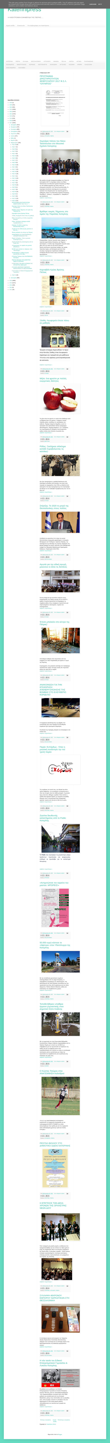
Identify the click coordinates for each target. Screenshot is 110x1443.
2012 (10, 287)
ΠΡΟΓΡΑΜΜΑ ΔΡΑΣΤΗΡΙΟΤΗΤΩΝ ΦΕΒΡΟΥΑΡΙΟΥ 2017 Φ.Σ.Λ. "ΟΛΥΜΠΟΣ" (53, 80)
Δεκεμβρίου (14, 124)
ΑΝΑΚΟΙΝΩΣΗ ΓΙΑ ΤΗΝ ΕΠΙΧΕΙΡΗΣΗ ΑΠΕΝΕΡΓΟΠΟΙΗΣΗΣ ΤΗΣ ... (21, 235)
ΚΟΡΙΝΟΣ (32, 64)
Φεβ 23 (14, 155)
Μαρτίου (13, 140)
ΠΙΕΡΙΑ (18, 61)
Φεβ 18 (14, 167)
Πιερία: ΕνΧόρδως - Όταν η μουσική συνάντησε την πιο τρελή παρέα (52, 749)
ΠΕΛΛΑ (64, 61)
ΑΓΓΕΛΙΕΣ (63, 64)
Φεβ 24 (14, 153)
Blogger (60, 1434)
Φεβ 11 (14, 180)
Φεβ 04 (14, 196)
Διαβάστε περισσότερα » (46, 198)
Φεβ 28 (14, 144)
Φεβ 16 (14, 171)
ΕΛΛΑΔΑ (25, 61)
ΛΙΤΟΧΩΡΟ (47, 61)
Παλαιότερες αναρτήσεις (64, 1420)
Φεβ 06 (14, 191)
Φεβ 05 (14, 194)
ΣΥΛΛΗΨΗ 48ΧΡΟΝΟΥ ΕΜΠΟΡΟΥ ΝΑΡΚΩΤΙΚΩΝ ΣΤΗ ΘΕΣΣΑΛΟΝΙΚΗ (54, 1298)
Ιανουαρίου (14, 277)
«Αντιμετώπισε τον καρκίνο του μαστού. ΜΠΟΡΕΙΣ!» (54, 884)
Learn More (92, 4)
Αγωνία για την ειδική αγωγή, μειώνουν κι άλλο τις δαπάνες (53, 565)
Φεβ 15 (14, 173)
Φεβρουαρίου (14, 142)
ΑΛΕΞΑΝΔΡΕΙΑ (11, 67)
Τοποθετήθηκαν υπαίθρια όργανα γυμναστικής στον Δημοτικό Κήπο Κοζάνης (52, 1006)
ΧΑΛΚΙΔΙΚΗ (53, 64)
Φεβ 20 (14, 162)
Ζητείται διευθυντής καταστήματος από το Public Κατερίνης (53, 818)
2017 (10, 122)
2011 (10, 289)
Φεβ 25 (14, 151)
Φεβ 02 (14, 200)
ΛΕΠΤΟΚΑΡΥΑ (42, 64)
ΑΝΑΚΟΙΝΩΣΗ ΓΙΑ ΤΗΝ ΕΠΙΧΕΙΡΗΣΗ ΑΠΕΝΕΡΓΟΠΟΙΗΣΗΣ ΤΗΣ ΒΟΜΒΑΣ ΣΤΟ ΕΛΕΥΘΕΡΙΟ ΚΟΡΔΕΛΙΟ (53, 690)
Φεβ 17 (14, 169)
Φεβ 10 (14, 182)
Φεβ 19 (14, 164)
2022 (10, 111)
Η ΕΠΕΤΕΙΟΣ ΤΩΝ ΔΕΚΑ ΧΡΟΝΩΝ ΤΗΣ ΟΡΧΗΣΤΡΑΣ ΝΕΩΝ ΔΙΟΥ (53, 1205)
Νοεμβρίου (14, 127)
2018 (10, 120)
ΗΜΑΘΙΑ (56, 61)
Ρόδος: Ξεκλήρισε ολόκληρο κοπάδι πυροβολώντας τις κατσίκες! (53, 449)
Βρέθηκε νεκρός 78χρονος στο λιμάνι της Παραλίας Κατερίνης (54, 212)
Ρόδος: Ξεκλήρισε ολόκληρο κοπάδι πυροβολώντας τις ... (21, 222)
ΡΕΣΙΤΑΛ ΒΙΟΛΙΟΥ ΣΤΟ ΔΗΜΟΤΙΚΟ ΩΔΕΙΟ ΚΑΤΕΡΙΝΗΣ (55, 1144)
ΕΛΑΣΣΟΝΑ (88, 64)
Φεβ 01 (14, 275)
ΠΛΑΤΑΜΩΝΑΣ (88, 61)
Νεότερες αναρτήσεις (45, 1420)
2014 (10, 285)
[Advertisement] (55, 43)
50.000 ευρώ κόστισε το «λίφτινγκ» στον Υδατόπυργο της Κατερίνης (55, 945)
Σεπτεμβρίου (14, 131)
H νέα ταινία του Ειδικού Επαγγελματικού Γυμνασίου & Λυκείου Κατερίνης (53, 1363)
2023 (10, 109)
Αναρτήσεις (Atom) (51, 1424)
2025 (10, 105)
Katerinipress (24, 9)
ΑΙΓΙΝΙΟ (79, 61)
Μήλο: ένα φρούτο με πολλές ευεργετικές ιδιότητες (53, 379)
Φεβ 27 (14, 147)
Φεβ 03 (14, 198)
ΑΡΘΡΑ (79, 64)
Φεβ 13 (14, 178)
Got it (100, 4)
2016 (10, 280)
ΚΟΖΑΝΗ (71, 64)
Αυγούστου (14, 133)
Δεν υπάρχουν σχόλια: (59, 131)
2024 (10, 107)
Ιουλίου (13, 136)
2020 (10, 116)
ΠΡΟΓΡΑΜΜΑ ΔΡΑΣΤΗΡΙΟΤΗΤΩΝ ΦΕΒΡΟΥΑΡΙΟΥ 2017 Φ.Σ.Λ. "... (21, 203)
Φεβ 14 (14, 176)
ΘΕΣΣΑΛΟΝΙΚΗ (36, 61)
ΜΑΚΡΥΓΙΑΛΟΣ (21, 64)
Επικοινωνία (21, 25)
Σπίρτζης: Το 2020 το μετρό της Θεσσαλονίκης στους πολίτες (54, 507)
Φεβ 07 (14, 189)
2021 (10, 114)
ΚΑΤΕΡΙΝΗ (9, 61)
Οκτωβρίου (14, 129)
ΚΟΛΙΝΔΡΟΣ (10, 64)
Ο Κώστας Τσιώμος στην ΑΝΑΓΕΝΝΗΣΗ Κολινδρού (52, 1072)
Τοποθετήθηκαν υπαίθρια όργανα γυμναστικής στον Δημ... (20, 253)
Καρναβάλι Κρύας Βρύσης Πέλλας (20, 213)
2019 (10, 118)
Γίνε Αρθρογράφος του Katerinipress (38, 25)
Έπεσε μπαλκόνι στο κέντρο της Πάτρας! (22, 232)
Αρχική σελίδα (10, 25)
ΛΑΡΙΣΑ (71, 61)
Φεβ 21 (14, 160)
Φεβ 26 (14, 149)
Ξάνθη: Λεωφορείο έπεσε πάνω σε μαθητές (23, 215)
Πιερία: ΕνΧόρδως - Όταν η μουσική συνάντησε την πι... (21, 239)
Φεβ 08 (14, 187)
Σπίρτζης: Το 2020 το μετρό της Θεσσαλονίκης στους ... (20, 225)
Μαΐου (12, 138)
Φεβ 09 (14, 185)
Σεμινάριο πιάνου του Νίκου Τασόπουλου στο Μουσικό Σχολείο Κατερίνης (52, 143)
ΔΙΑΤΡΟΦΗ (47, 441)
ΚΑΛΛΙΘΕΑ (21, 67)
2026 (10, 102)
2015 (10, 283)
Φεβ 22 (14, 158)
